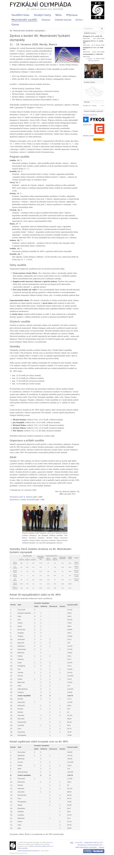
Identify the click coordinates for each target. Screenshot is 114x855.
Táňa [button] (58, 15)
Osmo (15, 24)
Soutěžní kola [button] (20, 15)
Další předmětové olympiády (86, 847)
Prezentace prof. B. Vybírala (21, 497)
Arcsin (25, 853)
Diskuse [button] (46, 20)
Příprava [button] (72, 15)
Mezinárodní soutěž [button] (24, 19)
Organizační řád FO (91, 842)
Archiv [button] (79, 20)
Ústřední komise (63, 20)
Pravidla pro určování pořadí (88, 845)
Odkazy (101, 847)
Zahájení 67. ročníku (90, 105)
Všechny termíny (93, 60)
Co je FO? (78, 842)
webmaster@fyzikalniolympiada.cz (28, 850)
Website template (15, 853)
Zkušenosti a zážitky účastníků (22, 500)
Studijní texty (42, 15)
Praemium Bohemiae (90, 115)
